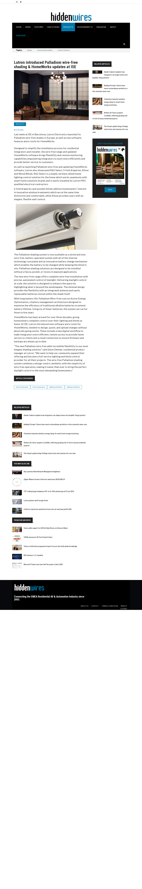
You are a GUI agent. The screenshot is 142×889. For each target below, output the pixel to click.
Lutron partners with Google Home (36, 500)
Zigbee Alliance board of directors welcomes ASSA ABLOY (44, 479)
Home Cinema (64, 50)
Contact (95, 606)
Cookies (123, 609)
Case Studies (53, 27)
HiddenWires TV (85, 27)
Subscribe (21, 35)
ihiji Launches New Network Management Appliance (42, 472)
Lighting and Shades (55, 387)
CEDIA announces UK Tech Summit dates (38, 537)
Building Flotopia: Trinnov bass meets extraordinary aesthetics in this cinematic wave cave (55, 424)
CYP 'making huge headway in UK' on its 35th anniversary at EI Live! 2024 (49, 491)
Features (38, 27)
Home (19, 27)
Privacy (124, 606)
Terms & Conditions (110, 606)
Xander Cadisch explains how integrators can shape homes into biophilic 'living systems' (55, 415)
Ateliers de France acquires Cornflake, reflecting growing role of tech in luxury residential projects (109, 116)
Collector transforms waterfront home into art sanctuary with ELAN (47, 509)
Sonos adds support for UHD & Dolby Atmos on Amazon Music (46, 528)
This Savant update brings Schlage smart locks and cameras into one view (50, 453)
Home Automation (44, 50)
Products (68, 27)
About (113, 27)
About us (84, 606)
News (27, 27)
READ (110, 190)
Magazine (101, 27)
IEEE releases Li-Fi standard (33, 555)
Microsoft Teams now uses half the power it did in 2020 (43, 564)
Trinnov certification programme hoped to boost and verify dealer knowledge (50, 546)
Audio (29, 50)
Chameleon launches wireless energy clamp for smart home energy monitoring (51, 433)
